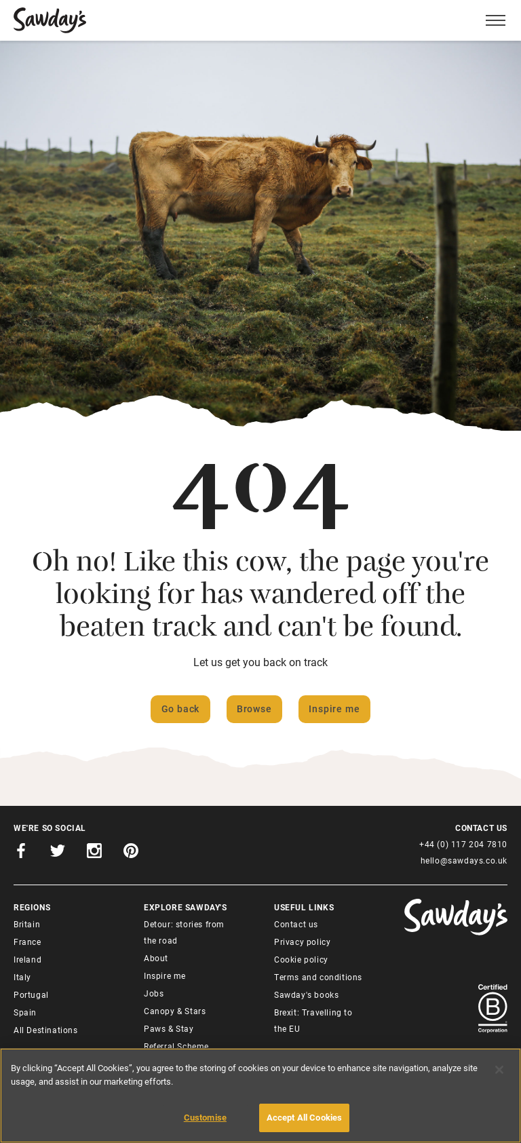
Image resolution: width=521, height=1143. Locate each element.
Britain (27, 923)
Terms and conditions (318, 976)
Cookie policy (301, 959)
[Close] (499, 1070)
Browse (254, 708)
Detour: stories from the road (184, 932)
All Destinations (46, 1029)
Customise (205, 1117)
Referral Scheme (176, 1046)
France (27, 941)
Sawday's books (306, 994)
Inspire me (334, 708)
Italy (22, 976)
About (156, 957)
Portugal (31, 994)
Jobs (153, 993)
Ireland (27, 959)
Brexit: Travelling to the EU (313, 1020)
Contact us (296, 923)
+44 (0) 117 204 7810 (463, 843)
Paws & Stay (169, 1028)
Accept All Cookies (304, 1117)
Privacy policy (302, 941)
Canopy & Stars (175, 1010)
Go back (180, 708)
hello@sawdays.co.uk (464, 860)
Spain (25, 1012)
